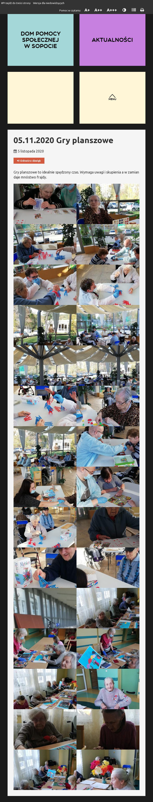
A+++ (112, 10)
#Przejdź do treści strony (15, 3)
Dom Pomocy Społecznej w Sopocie (41, 39)
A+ (87, 10)
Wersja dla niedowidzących (48, 3)
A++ (98, 10)
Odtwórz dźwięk (29, 160)
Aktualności (112, 40)
